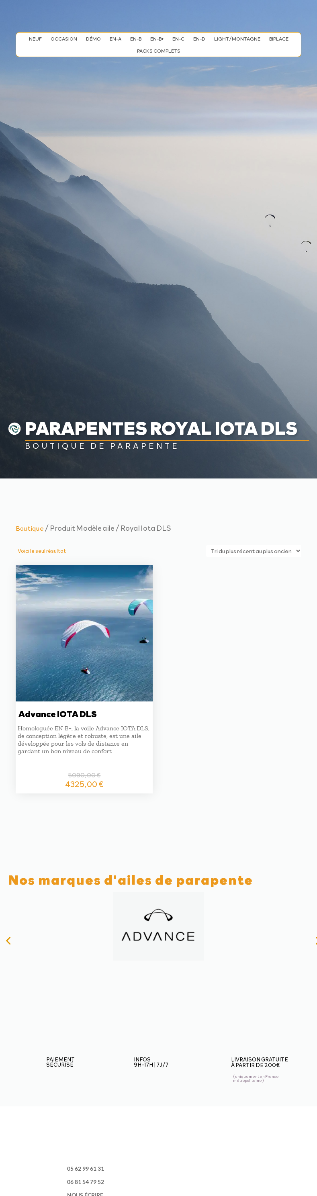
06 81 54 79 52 (85, 1181)
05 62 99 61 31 (85, 1168)
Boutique (30, 527)
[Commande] (253, 551)
